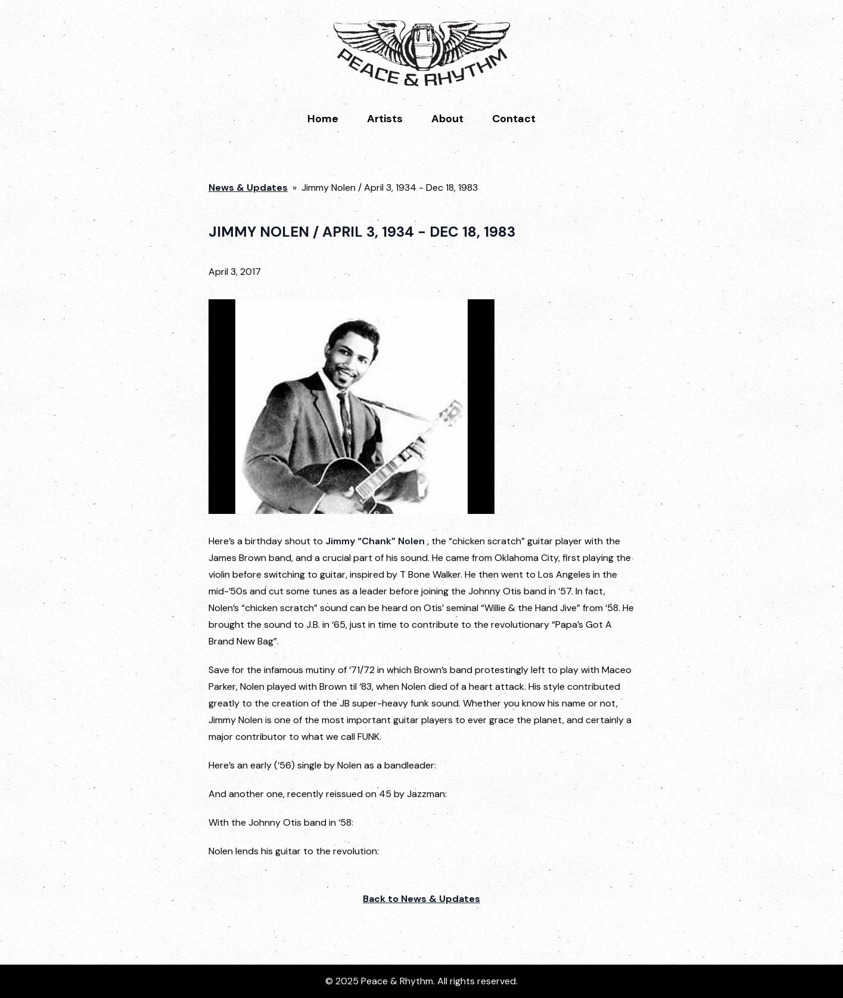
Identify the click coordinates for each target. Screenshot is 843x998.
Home (322, 118)
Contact (514, 118)
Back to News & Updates (421, 898)
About (447, 118)
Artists (385, 118)
